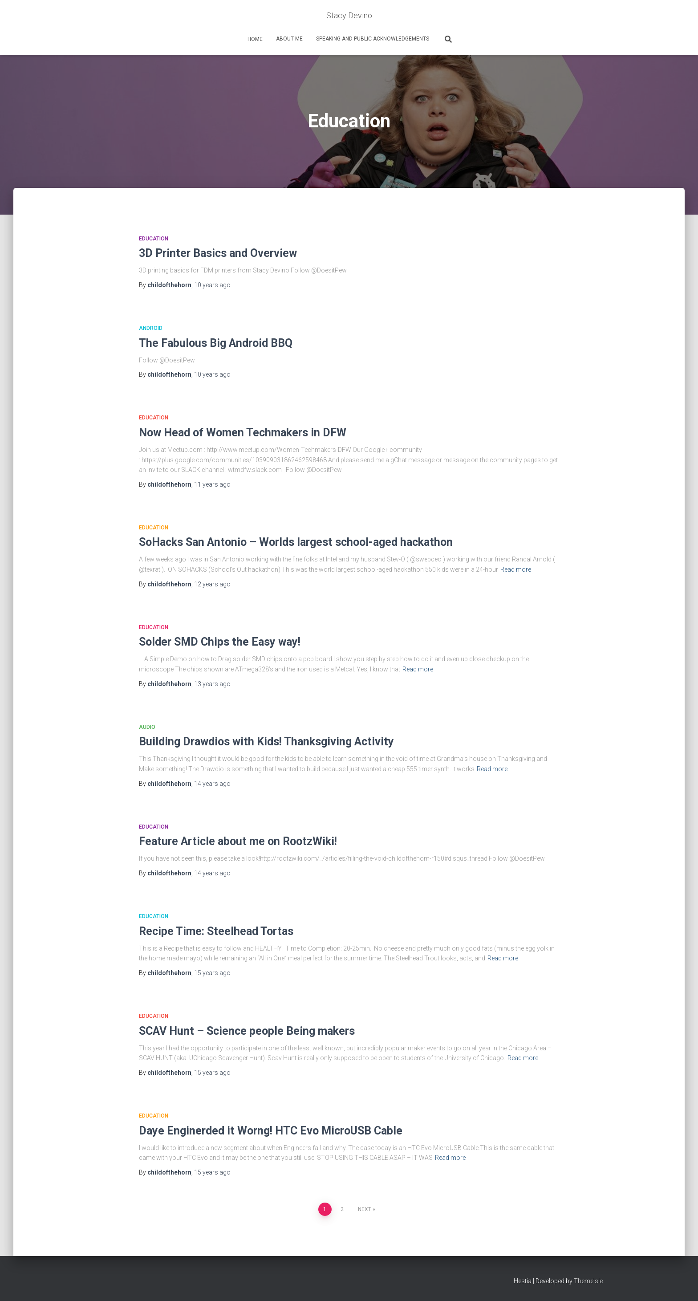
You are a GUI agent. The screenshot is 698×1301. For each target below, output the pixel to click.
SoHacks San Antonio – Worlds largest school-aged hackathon (296, 542)
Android (150, 328)
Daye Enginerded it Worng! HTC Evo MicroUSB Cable (270, 1130)
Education (153, 239)
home (254, 39)
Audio (147, 727)
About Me (289, 39)
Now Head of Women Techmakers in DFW (242, 432)
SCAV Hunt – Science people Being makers (247, 1031)
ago (212, 285)
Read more (515, 569)
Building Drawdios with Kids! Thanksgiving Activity (266, 741)
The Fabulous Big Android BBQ (215, 343)
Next (364, 1209)
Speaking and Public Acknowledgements (372, 39)
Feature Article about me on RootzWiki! (238, 841)
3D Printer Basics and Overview (218, 253)
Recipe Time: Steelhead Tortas (216, 931)
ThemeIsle (588, 1281)
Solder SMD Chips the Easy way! (219, 641)
